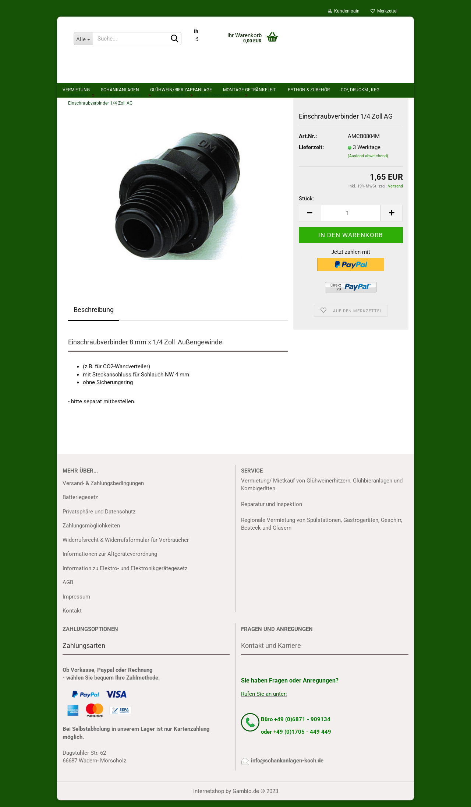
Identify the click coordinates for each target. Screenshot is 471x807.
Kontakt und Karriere (271, 652)
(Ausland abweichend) (368, 162)
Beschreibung (94, 316)
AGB (68, 589)
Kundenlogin (344, 11)
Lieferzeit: (311, 154)
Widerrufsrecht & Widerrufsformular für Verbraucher (126, 546)
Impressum (76, 603)
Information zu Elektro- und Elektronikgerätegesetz (125, 574)
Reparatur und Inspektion (271, 511)
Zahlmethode (142, 684)
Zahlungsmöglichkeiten (91, 532)
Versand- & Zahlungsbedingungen (103, 489)
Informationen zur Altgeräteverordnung (110, 560)
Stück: (306, 205)
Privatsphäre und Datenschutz (99, 518)
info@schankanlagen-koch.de (287, 767)
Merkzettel (384, 11)
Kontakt (72, 617)
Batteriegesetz (80, 504)
